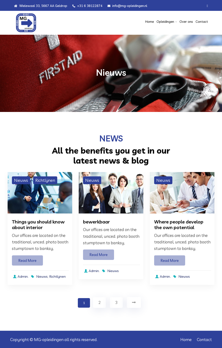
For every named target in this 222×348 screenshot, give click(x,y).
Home (149, 22)
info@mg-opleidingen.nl (127, 6)
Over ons (186, 22)
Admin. (20, 276)
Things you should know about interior (38, 224)
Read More (27, 260)
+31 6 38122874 (87, 6)
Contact (202, 22)
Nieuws (21, 180)
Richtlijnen (45, 180)
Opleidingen (165, 22)
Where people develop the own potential (178, 224)
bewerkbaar (96, 222)
